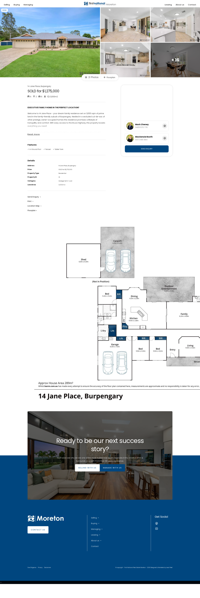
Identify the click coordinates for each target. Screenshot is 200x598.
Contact (191, 5)
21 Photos (90, 80)
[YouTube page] (163, 538)
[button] (31, 208)
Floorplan (109, 80)
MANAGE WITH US (113, 477)
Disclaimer (49, 579)
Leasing (167, 5)
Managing (29, 5)
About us (179, 5)
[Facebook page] (163, 532)
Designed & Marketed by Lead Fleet (160, 579)
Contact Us (38, 539)
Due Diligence (32, 579)
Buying (17, 5)
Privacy (41, 579)
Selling (7, 5)
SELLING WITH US (86, 477)
